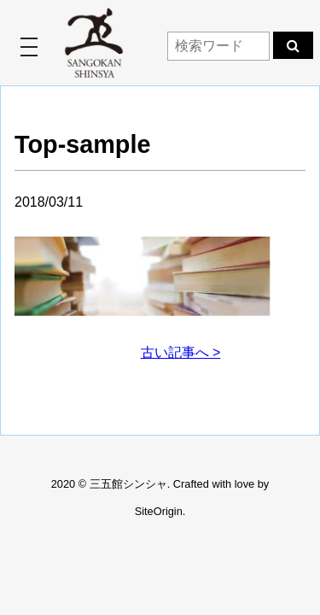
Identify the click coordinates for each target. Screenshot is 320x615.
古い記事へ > (181, 352)
